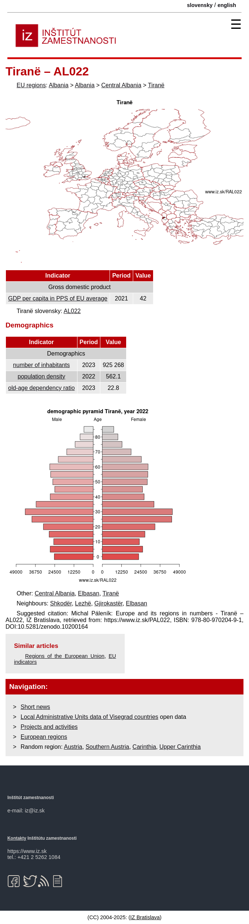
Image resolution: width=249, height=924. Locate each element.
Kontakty (16, 838)
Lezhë (83, 603)
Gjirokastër (108, 603)
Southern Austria (107, 747)
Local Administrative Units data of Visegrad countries (89, 717)
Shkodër (61, 603)
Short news (35, 707)
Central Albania (121, 85)
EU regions (31, 85)
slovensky (200, 5)
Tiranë (156, 85)
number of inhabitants (41, 365)
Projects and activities (49, 727)
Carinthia (144, 747)
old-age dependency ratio (41, 388)
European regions (44, 737)
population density (41, 376)
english (227, 5)
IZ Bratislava (145, 917)
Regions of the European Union (64, 656)
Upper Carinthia (180, 747)
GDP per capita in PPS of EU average (57, 298)
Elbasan (88, 593)
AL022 (71, 311)
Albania (58, 85)
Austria (73, 747)
